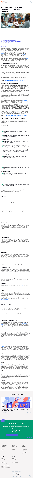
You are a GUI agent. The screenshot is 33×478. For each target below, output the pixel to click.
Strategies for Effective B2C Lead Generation (9, 40)
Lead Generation (14, 458)
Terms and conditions (4, 463)
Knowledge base (24, 449)
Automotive (13, 449)
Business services (14, 446)
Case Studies (3, 459)
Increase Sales (14, 459)
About (2, 458)
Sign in (27, 1)
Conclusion (4, 46)
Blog (23, 443)
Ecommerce (13, 450)
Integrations (24, 446)
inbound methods (17, 93)
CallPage (2, 346)
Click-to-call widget (4, 443)
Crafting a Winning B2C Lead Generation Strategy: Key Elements (12, 41)
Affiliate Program (24, 450)
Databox (23, 54)
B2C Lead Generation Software (7, 45)
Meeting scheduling (4, 445)
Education (13, 445)
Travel (12, 452)
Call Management (3, 450)
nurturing (22, 285)
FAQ (22, 453)
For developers (24, 452)
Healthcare (13, 443)
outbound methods (25, 100)
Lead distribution (3, 446)
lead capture (21, 278)
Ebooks (23, 445)
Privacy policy (3, 462)
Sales (2, 5)
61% (27, 58)
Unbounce (2, 364)
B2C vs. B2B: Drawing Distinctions (8, 42)
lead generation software (4, 299)
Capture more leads (15, 462)
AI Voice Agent (3, 449)
